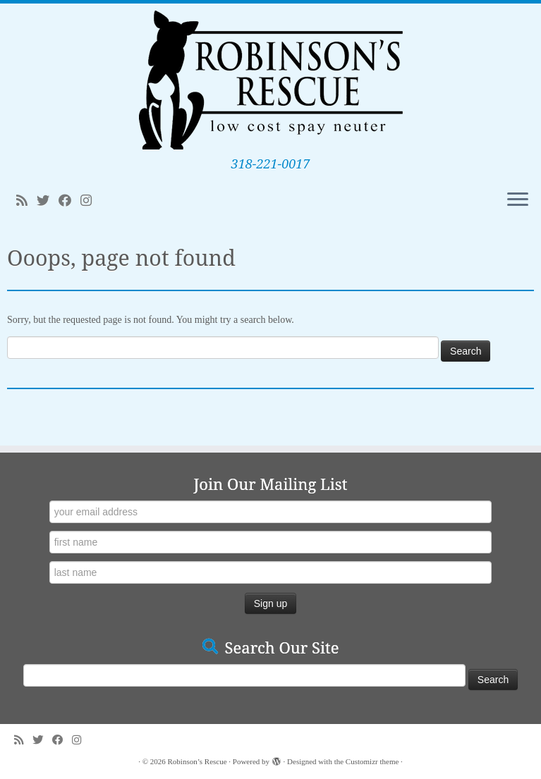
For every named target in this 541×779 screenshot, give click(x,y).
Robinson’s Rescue (197, 761)
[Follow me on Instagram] (90, 201)
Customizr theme (372, 761)
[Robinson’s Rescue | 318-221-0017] (270, 80)
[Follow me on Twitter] (48, 201)
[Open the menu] (517, 200)
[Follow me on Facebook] (69, 201)
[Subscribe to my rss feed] (26, 201)
